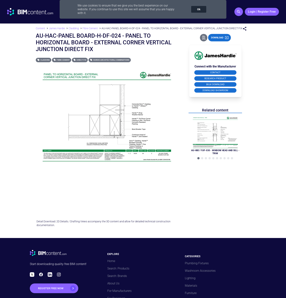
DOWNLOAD (220, 38)
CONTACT (215, 72)
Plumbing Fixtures (197, 263)
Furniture (191, 293)
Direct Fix (79, 60)
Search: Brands (117, 276)
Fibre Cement (61, 60)
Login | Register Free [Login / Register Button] (262, 11)
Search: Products (118, 268)
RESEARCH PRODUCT (215, 78)
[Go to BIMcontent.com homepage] (30, 11)
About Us (113, 283)
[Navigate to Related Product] (215, 135)
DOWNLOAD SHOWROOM (215, 90)
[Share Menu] (244, 28)
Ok (198, 9)
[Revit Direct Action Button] (203, 37)
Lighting (190, 278)
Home (111, 261)
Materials (191, 285)
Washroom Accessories (200, 270)
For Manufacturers (119, 291)
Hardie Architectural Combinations (109, 60)
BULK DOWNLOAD (215, 84)
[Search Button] (238, 11)
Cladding (43, 60)
